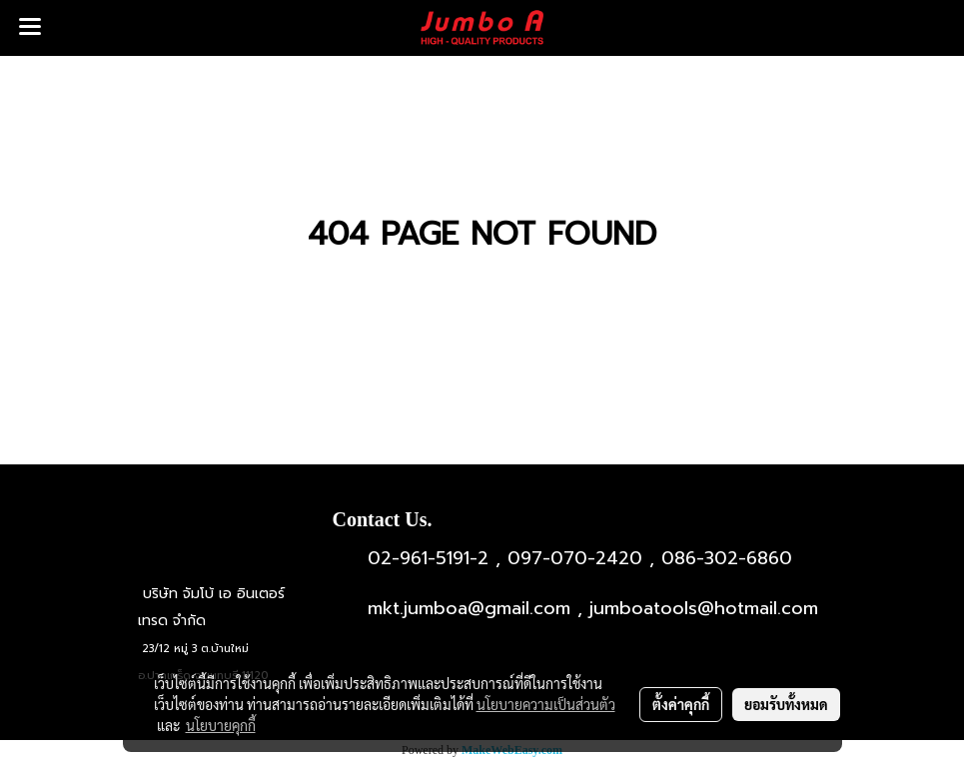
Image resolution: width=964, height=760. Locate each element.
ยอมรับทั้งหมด (786, 704)
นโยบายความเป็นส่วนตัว (546, 704)
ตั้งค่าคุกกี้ (680, 704)
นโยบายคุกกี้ (221, 725)
